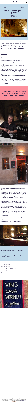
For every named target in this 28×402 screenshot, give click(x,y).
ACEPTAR (14, 401)
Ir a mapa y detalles (4, 53)
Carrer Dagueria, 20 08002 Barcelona (10, 268)
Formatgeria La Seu (10, 70)
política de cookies (23, 400)
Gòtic (5, 193)
